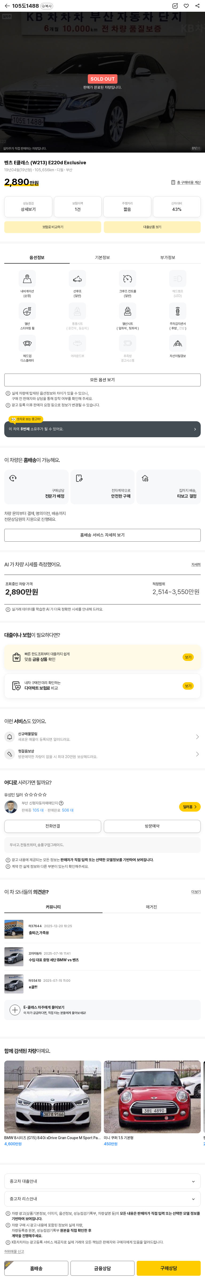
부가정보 (167, 257)
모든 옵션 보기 (102, 379)
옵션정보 (37, 257)
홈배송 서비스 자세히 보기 (102, 535)
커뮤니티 (53, 907)
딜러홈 (187, 807)
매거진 (151, 907)
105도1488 (32, 6)
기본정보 (102, 257)
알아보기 (102, 657)
